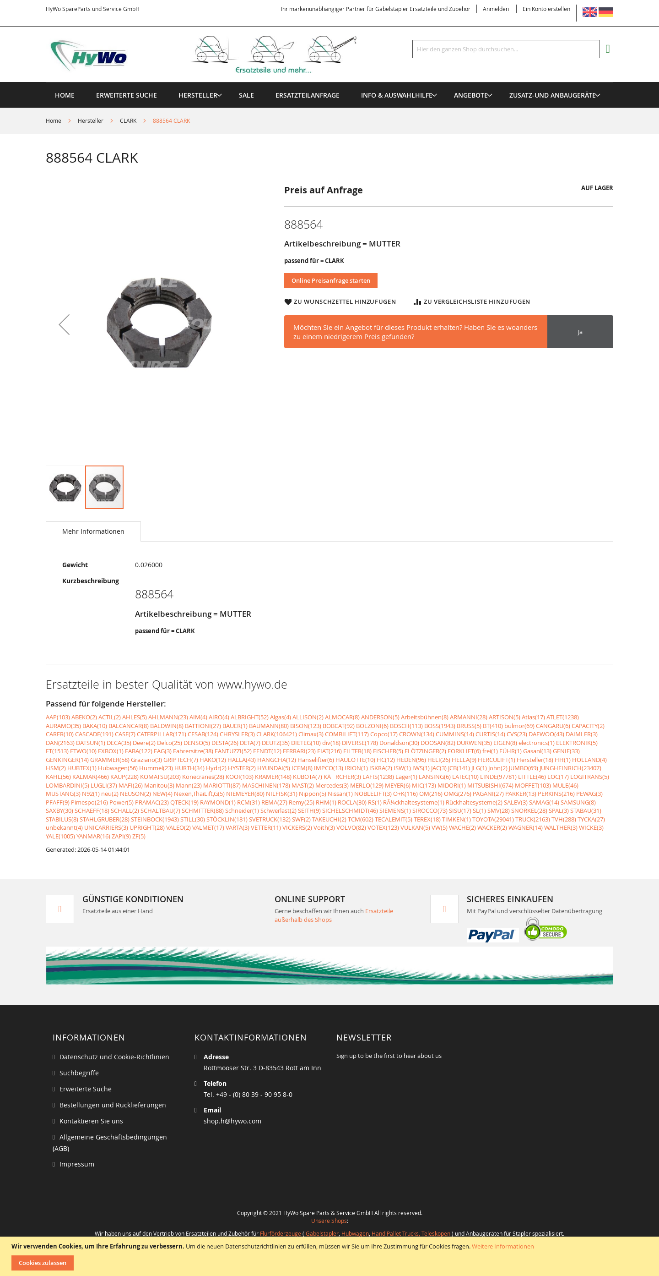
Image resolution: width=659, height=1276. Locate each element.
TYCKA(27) (591, 819)
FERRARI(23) (299, 751)
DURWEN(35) (474, 743)
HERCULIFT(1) (496, 760)
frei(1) (490, 751)
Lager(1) (406, 776)
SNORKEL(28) (529, 810)
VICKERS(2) (297, 827)
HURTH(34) (189, 768)
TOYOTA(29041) (493, 819)
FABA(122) (138, 751)
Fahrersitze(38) (193, 751)
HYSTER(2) (242, 768)
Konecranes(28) (203, 776)
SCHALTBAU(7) (160, 810)
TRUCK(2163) (532, 819)
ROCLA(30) (352, 802)
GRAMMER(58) (110, 760)
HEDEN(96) (411, 760)
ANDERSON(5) (380, 717)
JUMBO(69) (523, 768)
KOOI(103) (240, 776)
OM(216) (431, 793)
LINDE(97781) (498, 776)
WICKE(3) (591, 827)
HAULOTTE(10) (355, 760)
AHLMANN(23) (168, 717)
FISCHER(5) (388, 751)
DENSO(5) (197, 743)
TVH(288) (563, 819)
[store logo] (216, 54)
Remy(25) (301, 802)
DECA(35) (119, 743)
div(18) (331, 743)
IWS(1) (421, 768)
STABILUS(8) (62, 819)
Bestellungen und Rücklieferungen (112, 1105)
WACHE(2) (462, 827)
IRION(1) (356, 768)
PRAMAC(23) (152, 802)
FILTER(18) (357, 751)
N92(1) (91, 793)
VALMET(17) (208, 827)
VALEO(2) (178, 827)
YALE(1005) (60, 836)
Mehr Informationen (93, 531)
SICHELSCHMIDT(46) (350, 810)
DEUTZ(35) (276, 743)
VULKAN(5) (415, 827)
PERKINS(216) (556, 793)
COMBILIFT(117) (347, 734)
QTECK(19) (184, 802)
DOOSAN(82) (438, 743)
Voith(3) (324, 827)
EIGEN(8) (505, 743)
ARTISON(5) (504, 717)
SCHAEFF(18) (92, 810)
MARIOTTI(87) (222, 785)
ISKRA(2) (380, 768)
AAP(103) (58, 717)
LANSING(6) (435, 776)
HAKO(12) (213, 760)
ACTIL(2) (109, 717)
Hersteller (90, 120)
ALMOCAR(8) (342, 717)
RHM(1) (326, 802)
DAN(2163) (60, 743)
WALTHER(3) (561, 827)
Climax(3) (311, 734)
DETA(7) (250, 743)
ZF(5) (139, 836)
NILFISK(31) (281, 793)
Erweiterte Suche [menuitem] (126, 95)
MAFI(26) (131, 785)
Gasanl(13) (537, 751)
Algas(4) (280, 717)
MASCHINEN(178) (266, 785)
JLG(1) (479, 768)
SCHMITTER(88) (203, 810)
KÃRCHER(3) (342, 776)
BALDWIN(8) (167, 726)
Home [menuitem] (65, 95)
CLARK (128, 120)
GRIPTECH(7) (180, 760)
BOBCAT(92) (339, 726)
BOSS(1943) (439, 726)
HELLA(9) (464, 760)
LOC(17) (558, 776)
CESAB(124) (203, 734)
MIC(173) (424, 785)
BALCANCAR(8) (128, 726)
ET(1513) (57, 751)
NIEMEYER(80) (245, 793)
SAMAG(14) (544, 802)
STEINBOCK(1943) (155, 819)
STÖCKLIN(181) (227, 819)
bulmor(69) (519, 726)
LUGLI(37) (104, 785)
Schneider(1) (242, 810)
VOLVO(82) (351, 827)
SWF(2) (301, 819)
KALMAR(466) (90, 776)
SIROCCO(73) (430, 810)
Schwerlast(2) (278, 810)
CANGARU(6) (553, 726)
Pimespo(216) (89, 802)
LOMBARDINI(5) (67, 785)
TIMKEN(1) (456, 819)
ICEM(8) (302, 768)
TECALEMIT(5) (393, 819)
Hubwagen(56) (118, 768)
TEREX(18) (427, 819)
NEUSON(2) (135, 793)
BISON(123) (305, 726)
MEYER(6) (398, 785)
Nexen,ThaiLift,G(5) (199, 793)
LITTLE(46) (532, 776)
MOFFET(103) (533, 785)
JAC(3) (439, 768)
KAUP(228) (124, 776)
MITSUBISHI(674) (490, 785)
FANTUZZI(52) (233, 751)
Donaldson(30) (399, 743)
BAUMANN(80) (269, 726)
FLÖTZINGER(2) (425, 751)
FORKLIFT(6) (464, 751)
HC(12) (386, 760)
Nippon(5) (312, 793)
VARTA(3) (237, 827)
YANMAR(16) (93, 836)
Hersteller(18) (535, 760)
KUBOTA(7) (307, 776)
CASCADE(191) (94, 734)
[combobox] (506, 49)
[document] (330, 1256)
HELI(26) (438, 760)
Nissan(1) (340, 793)
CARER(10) (60, 734)
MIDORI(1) (452, 785)
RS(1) (375, 802)
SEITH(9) (309, 810)
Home (53, 120)
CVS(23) (517, 734)
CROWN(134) (416, 734)
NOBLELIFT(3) (373, 793)
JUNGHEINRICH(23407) (570, 768)
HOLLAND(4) (589, 760)
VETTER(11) (266, 827)
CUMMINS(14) (455, 734)
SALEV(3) (516, 802)
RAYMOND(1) (218, 802)
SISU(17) (460, 810)
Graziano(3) (146, 760)
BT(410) (493, 726)
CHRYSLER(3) (237, 734)
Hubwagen (355, 1233)
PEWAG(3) (589, 793)
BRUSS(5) (469, 726)
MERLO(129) (367, 785)
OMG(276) (457, 793)
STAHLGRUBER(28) (105, 819)
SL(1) (479, 810)
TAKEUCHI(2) (329, 819)
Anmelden (496, 8)
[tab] (93, 531)
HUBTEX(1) (82, 768)
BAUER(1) (235, 726)
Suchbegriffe (79, 1072)
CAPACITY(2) (588, 726)
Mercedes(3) (332, 785)
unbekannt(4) (64, 827)
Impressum (76, 1164)
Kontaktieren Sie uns (91, 1121)
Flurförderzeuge (280, 1233)
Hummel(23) (156, 768)
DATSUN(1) (90, 743)
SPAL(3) (559, 810)
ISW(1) (402, 768)
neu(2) (110, 793)
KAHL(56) (58, 776)
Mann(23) (189, 785)
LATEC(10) (465, 776)
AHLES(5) (134, 717)
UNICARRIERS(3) (106, 827)
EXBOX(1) (111, 751)
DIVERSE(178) (360, 743)
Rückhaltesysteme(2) (474, 802)
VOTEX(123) (383, 827)
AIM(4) (198, 717)
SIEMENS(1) (395, 810)
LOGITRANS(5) (589, 776)
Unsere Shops (329, 1220)
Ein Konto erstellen (546, 8)
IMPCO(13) (328, 768)
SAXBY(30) (59, 810)
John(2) (498, 768)
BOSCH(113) (406, 726)
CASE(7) (125, 734)
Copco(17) (384, 734)
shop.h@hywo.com (232, 1121)
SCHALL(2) (125, 810)
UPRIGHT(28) (147, 827)
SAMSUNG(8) (578, 802)
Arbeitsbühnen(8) (424, 717)
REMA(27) (274, 802)
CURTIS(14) (490, 734)
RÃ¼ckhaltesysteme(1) (413, 802)
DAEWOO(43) (546, 734)
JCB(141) (459, 768)
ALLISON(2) (308, 717)
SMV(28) (498, 810)
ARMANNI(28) (468, 717)
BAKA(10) (94, 726)
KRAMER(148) (273, 776)
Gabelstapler (322, 1233)
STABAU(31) (585, 810)
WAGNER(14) (525, 827)
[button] (64, 324)
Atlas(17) (533, 717)
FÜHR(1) (510, 751)
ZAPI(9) (121, 836)
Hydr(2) (216, 768)
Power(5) (121, 802)
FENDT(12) (267, 751)
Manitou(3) (159, 785)
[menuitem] (198, 95)
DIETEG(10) (306, 743)
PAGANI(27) (488, 793)
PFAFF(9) (58, 802)
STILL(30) (192, 819)
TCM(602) (360, 819)
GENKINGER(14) (67, 760)
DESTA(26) (224, 743)
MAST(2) (303, 785)
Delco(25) (169, 743)
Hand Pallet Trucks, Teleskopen (411, 1233)
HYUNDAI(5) (273, 768)
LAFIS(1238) (378, 776)
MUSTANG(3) (63, 793)
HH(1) (563, 760)
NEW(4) (162, 793)
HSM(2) (56, 768)
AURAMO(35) (63, 726)
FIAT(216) (329, 751)
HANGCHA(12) (276, 760)
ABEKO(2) (84, 717)
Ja (580, 332)
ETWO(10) (83, 751)
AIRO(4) (219, 717)
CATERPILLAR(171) (161, 734)
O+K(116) (405, 793)
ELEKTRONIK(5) (577, 743)
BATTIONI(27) (203, 726)
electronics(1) (537, 743)
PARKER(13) (520, 793)
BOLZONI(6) (372, 726)
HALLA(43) (241, 760)
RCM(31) (248, 802)
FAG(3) (163, 751)
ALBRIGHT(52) (250, 717)
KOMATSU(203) (160, 776)
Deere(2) (144, 743)
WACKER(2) (492, 827)
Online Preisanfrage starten (331, 280)
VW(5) (440, 827)
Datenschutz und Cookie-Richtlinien (114, 1056)
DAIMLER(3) (582, 734)
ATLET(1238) (562, 717)
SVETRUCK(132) (270, 819)
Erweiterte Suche (85, 1088)
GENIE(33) (566, 751)
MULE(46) (565, 785)
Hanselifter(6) (315, 760)
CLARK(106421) (276, 734)
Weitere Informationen (503, 1246)
